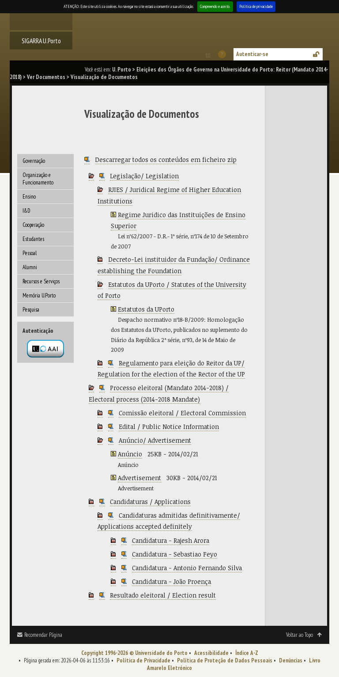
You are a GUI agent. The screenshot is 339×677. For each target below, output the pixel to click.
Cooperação (33, 225)
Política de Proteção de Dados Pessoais (224, 660)
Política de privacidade (256, 6)
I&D (26, 210)
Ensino (29, 196)
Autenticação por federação (45, 348)
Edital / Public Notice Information (169, 426)
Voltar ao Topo (299, 635)
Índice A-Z (246, 653)
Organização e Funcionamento (38, 178)
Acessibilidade (211, 653)
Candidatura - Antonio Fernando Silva (187, 568)
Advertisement (139, 478)
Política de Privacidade (143, 660)
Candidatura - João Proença (171, 581)
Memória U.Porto (39, 295)
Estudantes (33, 239)
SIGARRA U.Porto (41, 40)
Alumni (30, 267)
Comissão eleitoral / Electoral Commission (182, 413)
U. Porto (121, 69)
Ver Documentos (46, 77)
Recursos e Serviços (41, 281)
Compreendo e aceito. (215, 6)
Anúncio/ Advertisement (155, 440)
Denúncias (290, 660)
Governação (34, 161)
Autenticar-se (252, 54)
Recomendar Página (43, 635)
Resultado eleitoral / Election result (163, 595)
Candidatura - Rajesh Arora (170, 540)
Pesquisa (31, 309)
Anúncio (130, 454)
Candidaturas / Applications (150, 501)
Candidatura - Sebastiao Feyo (174, 554)
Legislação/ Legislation (144, 176)
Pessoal (30, 253)
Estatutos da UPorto (146, 309)
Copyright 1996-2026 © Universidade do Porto (134, 653)
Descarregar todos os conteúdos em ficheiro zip (166, 159)
